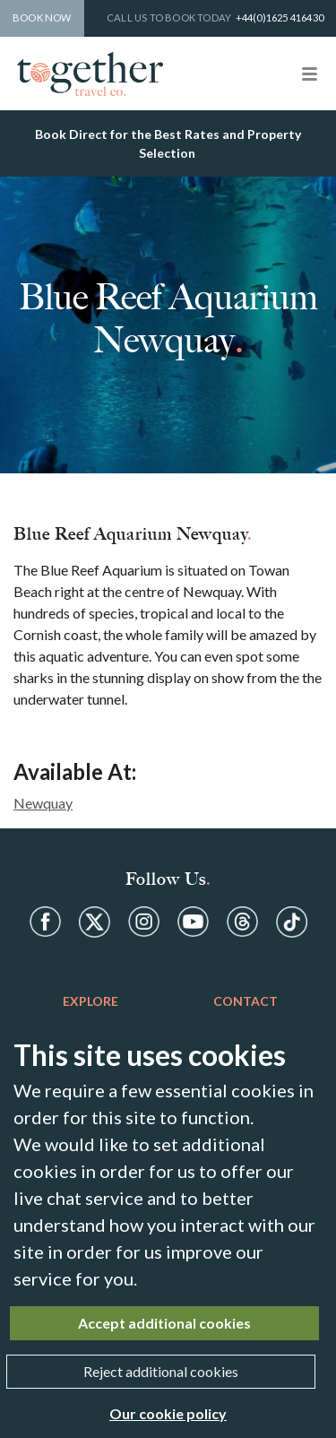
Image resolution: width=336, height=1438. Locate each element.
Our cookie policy (168, 1413)
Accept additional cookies (164, 1322)
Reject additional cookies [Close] (160, 1371)
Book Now (42, 17)
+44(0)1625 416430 (279, 17)
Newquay (43, 802)
